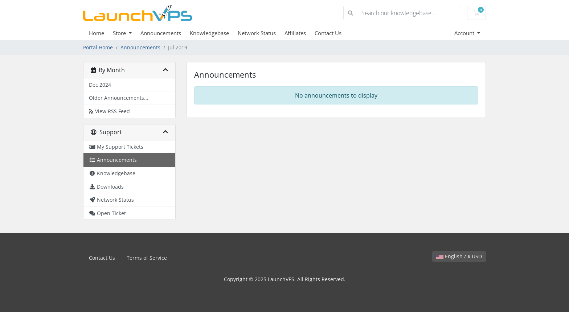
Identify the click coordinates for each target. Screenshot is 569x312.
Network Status (257, 33)
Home (96, 33)
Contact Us (328, 33)
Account (465, 33)
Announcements (160, 33)
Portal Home (98, 47)
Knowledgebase (209, 33)
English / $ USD (459, 256)
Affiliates (295, 33)
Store (120, 33)
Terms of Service (147, 257)
